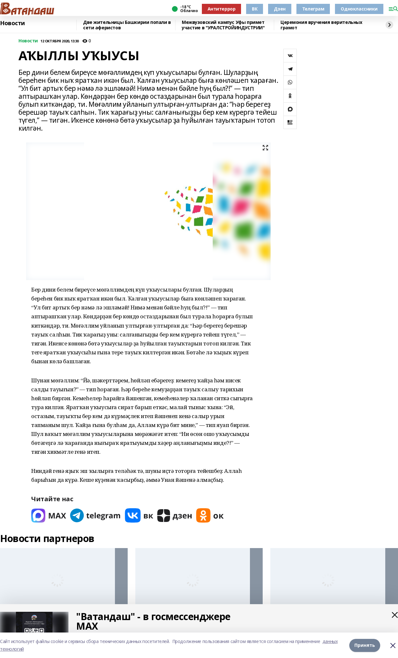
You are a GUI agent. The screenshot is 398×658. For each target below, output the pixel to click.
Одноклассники (359, 9)
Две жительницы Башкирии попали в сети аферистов (127, 25)
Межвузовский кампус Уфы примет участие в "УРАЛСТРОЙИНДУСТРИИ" (223, 25)
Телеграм (313, 9)
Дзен (279, 9)
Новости (12, 23)
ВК (254, 9)
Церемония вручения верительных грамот (321, 25)
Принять (364, 645)
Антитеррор (222, 9)
